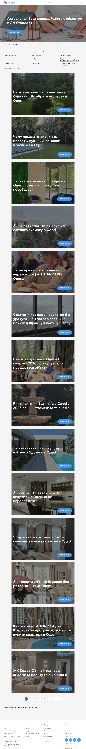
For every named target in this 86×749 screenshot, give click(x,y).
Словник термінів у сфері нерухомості (67, 64)
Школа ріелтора (8, 63)
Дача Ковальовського (50, 739)
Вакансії (67, 731)
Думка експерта (36, 55)
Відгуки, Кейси (36, 63)
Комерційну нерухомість (11, 741)
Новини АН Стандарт (10, 55)
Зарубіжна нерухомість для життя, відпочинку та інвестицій (69, 59)
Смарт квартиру (8, 733)
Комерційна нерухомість (31, 733)
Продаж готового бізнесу (11, 68)
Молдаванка (48, 736)
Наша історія (68, 733)
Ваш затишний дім (9, 59)
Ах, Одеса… (35, 59)
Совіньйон (47, 741)
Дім (5, 728)
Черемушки (47, 728)
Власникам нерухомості (11, 51)
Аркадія (46, 733)
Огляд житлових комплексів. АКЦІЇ (68, 51)
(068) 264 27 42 (47, 3)
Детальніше (14, 32)
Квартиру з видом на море (12, 736)
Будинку (26, 731)
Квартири (27, 728)
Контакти (67, 728)
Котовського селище (50, 731)
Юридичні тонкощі (65, 55)
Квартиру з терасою (10, 739)
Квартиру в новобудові (10, 731)
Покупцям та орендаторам (40, 51)
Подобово (27, 736)
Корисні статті (69, 736)
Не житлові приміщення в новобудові (11, 744)
